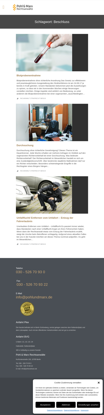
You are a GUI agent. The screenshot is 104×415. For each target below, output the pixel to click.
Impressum (84, 410)
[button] (98, 382)
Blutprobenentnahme (29, 75)
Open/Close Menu (5, 7)
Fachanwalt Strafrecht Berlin (33, 98)
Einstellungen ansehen (88, 405)
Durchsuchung (25, 145)
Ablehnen (66, 405)
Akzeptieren (45, 405)
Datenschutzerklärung (55, 410)
